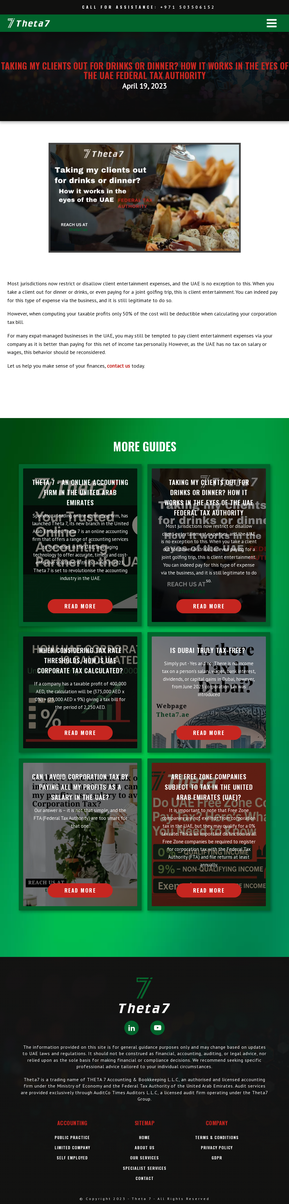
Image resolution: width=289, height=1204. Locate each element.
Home (144, 1137)
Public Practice (72, 1137)
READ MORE (80, 606)
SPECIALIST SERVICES (144, 1168)
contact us (118, 365)
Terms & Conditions (217, 1137)
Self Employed (72, 1157)
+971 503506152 (188, 7)
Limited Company (72, 1147)
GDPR (217, 1157)
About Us (145, 1147)
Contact (145, 1178)
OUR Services (144, 1157)
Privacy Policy (217, 1147)
